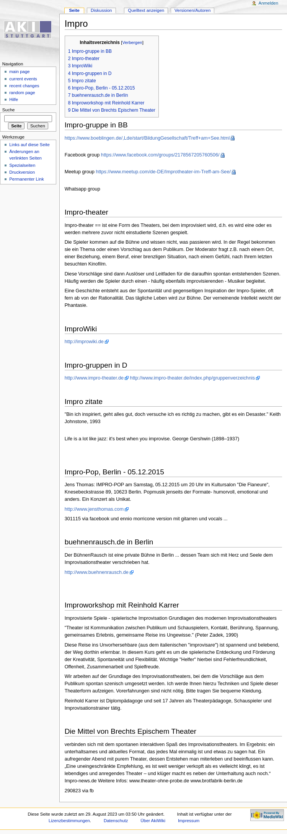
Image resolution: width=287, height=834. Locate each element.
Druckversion (22, 172)
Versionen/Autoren (192, 10)
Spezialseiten (22, 165)
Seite (74, 10)
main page (19, 71)
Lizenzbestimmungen (69, 820)
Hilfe (13, 99)
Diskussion (101, 10)
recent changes (24, 85)
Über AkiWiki (152, 820)
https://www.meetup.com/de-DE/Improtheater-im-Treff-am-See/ (163, 171)
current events (23, 79)
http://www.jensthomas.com (94, 509)
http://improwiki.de (84, 341)
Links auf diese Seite (29, 144)
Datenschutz (116, 820)
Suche (8, 110)
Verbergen (132, 42)
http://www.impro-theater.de (94, 378)
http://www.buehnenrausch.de (97, 572)
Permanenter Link (26, 179)
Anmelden (269, 3)
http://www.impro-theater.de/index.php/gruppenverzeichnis (192, 378)
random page (22, 92)
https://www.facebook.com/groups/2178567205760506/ (160, 155)
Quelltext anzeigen (146, 10)
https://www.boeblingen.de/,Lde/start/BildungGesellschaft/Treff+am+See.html (147, 138)
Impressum (189, 820)
